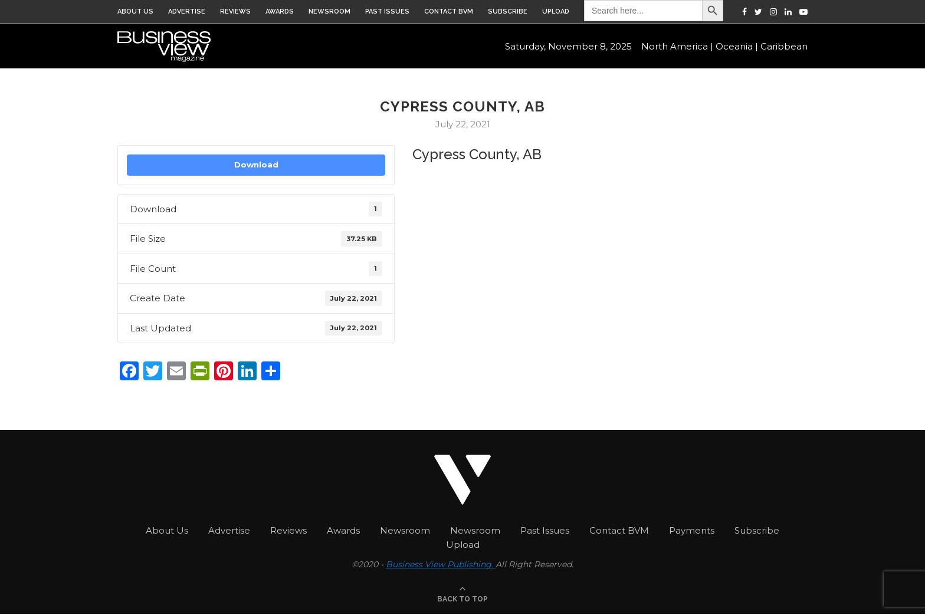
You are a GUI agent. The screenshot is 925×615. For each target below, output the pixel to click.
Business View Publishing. (441, 564)
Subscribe (507, 11)
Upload (555, 11)
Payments (691, 530)
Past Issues (387, 11)
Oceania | (737, 47)
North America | (677, 47)
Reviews (235, 11)
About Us (135, 11)
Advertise (186, 11)
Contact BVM (448, 11)
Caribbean (784, 47)
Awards (279, 11)
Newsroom (329, 11)
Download (256, 164)
